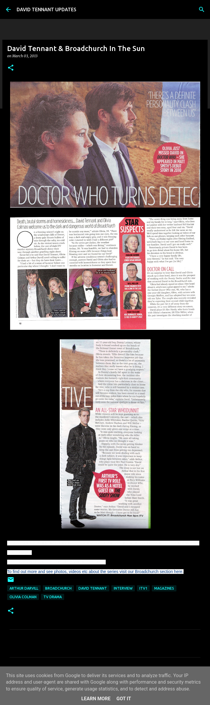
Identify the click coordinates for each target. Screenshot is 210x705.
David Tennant (92, 588)
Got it (123, 698)
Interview (123, 588)
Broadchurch (58, 588)
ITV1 (143, 588)
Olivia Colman (23, 597)
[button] (10, 68)
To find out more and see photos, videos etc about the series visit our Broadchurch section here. (95, 571)
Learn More (95, 698)
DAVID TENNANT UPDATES (46, 9)
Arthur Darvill (24, 588)
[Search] (201, 9)
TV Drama (52, 597)
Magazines (164, 588)
